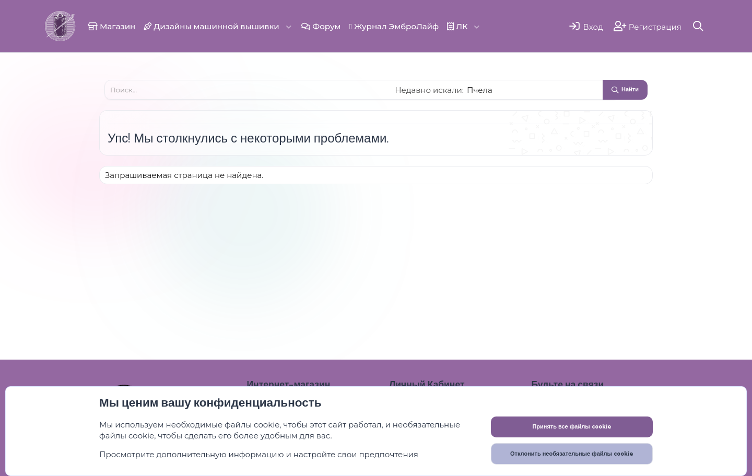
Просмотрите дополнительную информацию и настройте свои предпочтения (258, 454)
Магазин (111, 26)
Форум (320, 26)
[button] (289, 26)
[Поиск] (698, 26)
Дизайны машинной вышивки (211, 26)
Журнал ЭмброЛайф (394, 26)
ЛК (457, 26)
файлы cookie (252, 425)
